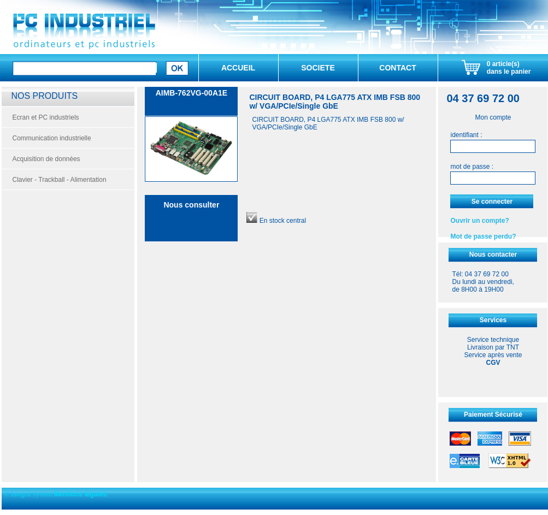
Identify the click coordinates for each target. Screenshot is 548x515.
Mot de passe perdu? (483, 236)
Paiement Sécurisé (493, 414)
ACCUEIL (238, 67)
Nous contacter (493, 254)
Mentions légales (80, 494)
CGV (493, 362)
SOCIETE (317, 67)
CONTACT (397, 67)
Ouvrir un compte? (479, 220)
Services (493, 320)
